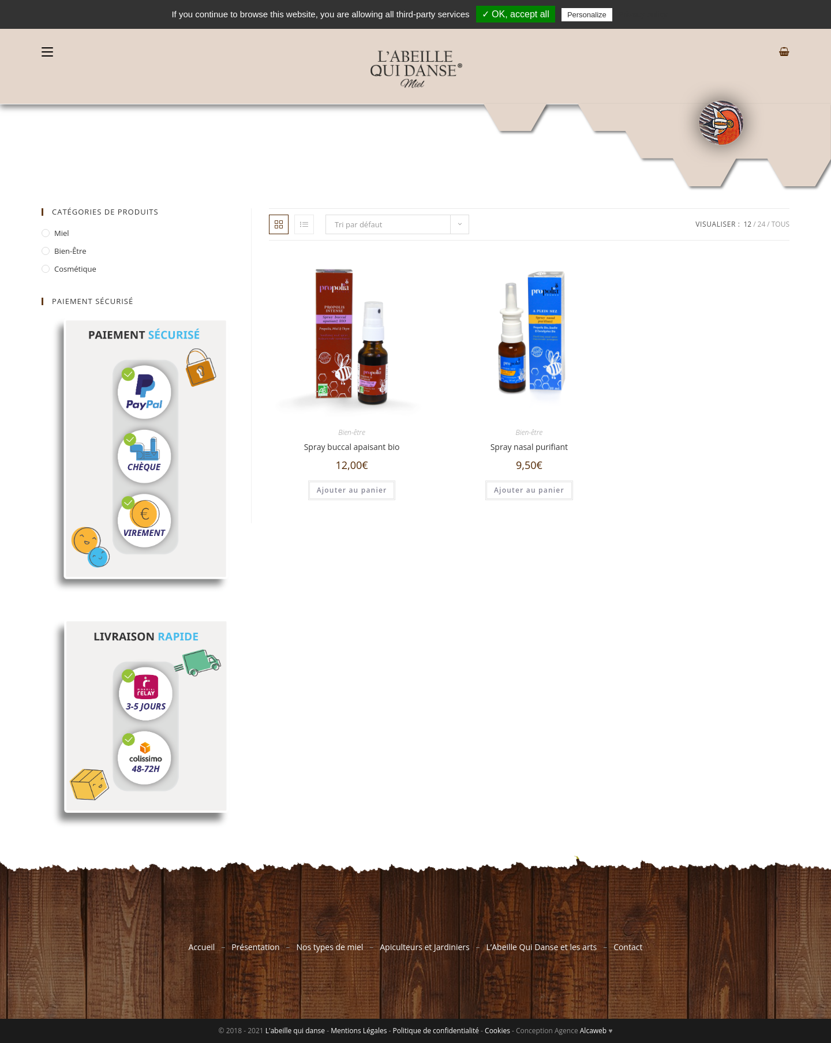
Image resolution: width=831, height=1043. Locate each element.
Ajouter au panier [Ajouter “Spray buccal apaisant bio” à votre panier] (352, 490)
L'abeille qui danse (295, 1031)
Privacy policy (643, 14)
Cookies (497, 1031)
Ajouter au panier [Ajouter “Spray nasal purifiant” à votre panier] (529, 490)
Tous (780, 224)
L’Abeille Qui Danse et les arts (541, 946)
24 (762, 224)
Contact (627, 946)
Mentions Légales (359, 1031)
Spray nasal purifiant (529, 446)
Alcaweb (593, 1031)
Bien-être (351, 432)
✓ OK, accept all (515, 14)
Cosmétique (75, 269)
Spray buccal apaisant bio (352, 446)
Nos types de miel (329, 946)
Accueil (202, 946)
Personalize (587, 14)
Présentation (255, 946)
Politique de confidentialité (436, 1031)
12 (747, 224)
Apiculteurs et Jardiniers (424, 946)
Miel (61, 233)
